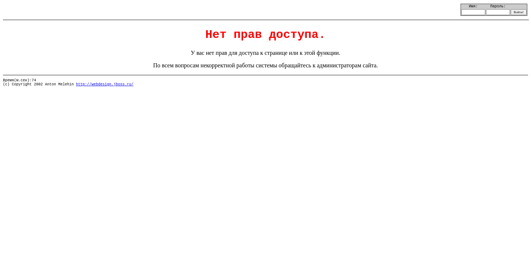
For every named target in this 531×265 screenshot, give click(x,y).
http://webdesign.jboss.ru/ (104, 84)
